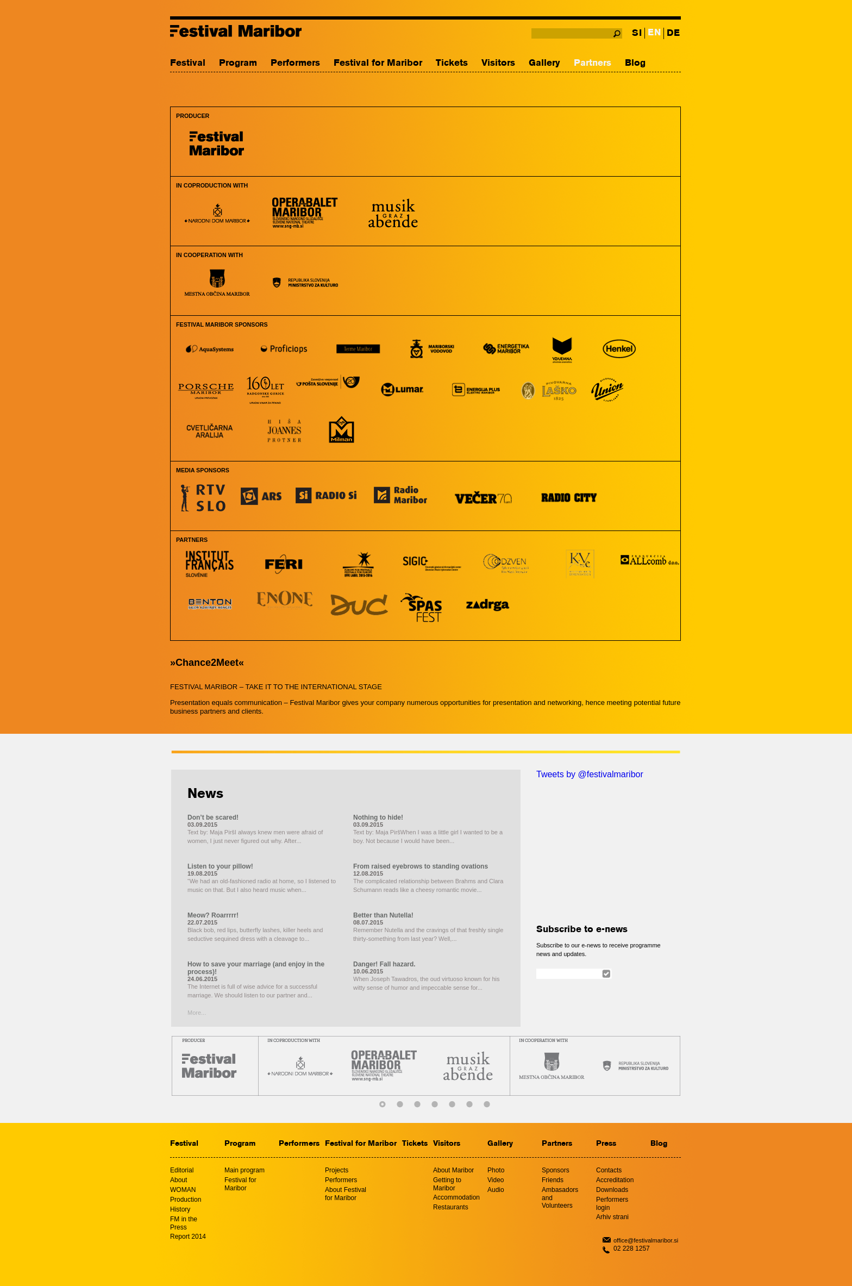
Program (238, 63)
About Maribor (453, 1170)
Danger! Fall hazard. (384, 964)
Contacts (609, 1170)
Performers (295, 63)
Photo (495, 1170)
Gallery (544, 63)
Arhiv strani (612, 1217)
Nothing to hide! (378, 817)
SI (637, 33)
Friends (552, 1180)
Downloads (612, 1190)
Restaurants (450, 1207)
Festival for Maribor (378, 63)
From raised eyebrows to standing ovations (420, 866)
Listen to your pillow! (220, 866)
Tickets (452, 63)
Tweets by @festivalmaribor (589, 774)
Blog (635, 63)
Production (185, 1199)
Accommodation (456, 1197)
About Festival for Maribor (345, 1194)
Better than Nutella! (383, 915)
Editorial (181, 1170)
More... (196, 1012)
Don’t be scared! (213, 817)
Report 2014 (188, 1236)
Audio (495, 1190)
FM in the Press (183, 1223)
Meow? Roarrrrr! (213, 915)
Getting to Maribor (447, 1184)
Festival (187, 63)
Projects (336, 1170)
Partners (592, 63)
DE (673, 33)
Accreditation (615, 1180)
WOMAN (183, 1190)
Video (495, 1180)
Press (606, 1143)
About (178, 1180)
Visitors (498, 63)
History (180, 1209)
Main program (244, 1170)
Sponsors (555, 1170)
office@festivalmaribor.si (645, 1240)
